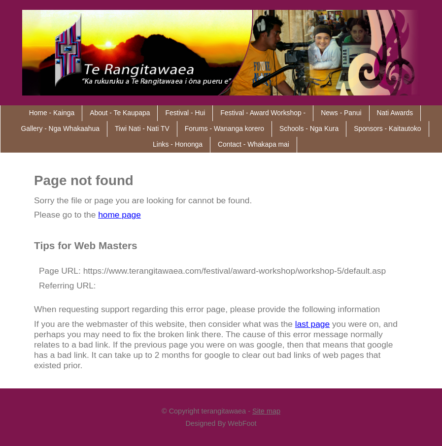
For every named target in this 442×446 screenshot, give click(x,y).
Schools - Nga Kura (309, 128)
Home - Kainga (51, 113)
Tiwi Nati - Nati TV (142, 128)
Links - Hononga (178, 144)
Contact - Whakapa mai (253, 144)
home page (119, 215)
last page (312, 324)
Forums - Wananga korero (224, 128)
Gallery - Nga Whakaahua (60, 128)
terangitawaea (223, 411)
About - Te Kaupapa (120, 113)
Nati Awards (395, 113)
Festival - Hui (185, 113)
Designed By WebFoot (220, 423)
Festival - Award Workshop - (263, 113)
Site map (266, 411)
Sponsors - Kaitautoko (387, 128)
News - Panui (341, 113)
